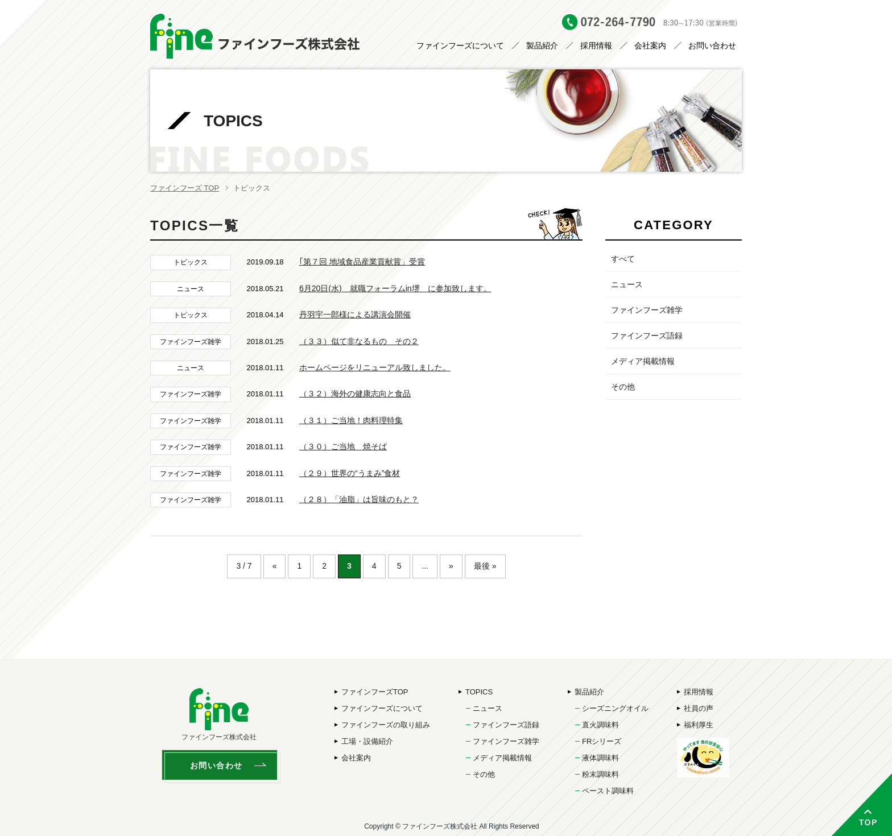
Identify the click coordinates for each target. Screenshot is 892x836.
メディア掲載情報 (643, 361)
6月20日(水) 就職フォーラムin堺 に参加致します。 (395, 288)
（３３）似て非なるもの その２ (359, 341)
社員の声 (698, 708)
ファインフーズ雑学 (647, 309)
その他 (623, 386)
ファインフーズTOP (374, 692)
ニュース (627, 284)
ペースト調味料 (608, 791)
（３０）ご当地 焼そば (343, 446)
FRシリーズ (601, 741)
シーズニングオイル (615, 708)
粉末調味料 (600, 774)
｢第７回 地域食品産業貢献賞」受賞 (362, 261)
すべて (623, 258)
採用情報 (596, 45)
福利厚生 (698, 725)
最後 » (485, 565)
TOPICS (479, 692)
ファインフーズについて (460, 45)
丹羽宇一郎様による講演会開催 (355, 314)
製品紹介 (542, 45)
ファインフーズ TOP (184, 188)
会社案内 (650, 45)
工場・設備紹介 (367, 741)
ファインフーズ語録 (647, 335)
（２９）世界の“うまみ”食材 (349, 473)
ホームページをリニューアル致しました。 (375, 367)
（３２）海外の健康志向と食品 (355, 393)
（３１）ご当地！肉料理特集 (351, 420)
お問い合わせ (712, 45)
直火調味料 (600, 725)
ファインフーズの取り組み (385, 725)
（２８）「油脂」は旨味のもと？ (359, 499)
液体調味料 (600, 758)
